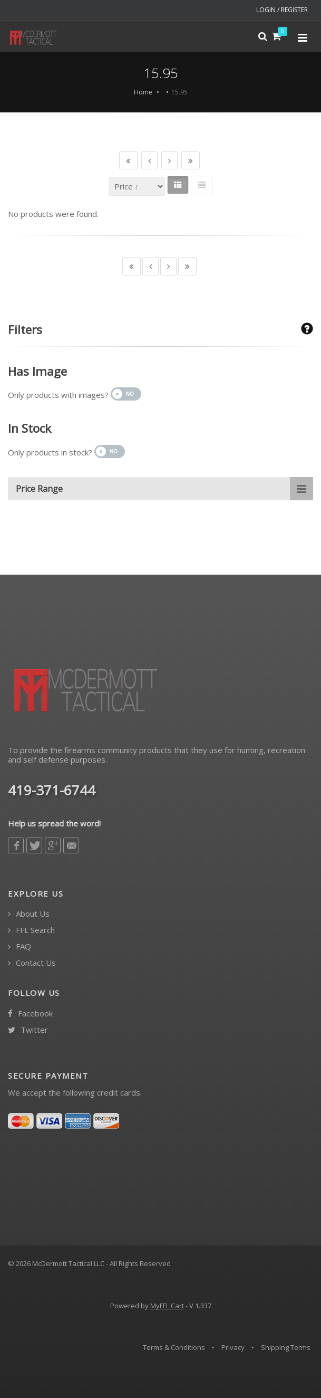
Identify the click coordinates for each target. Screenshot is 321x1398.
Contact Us (32, 963)
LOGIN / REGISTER (282, 9)
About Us (29, 914)
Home (143, 92)
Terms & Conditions (174, 1347)
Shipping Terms (285, 1347)
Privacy (233, 1347)
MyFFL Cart (167, 1305)
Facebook (30, 1014)
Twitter (28, 1030)
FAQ (19, 946)
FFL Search (31, 930)
